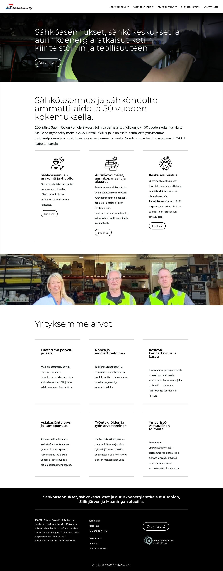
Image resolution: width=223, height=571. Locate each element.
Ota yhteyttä (211, 7)
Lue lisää (49, 214)
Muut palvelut (166, 7)
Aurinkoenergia (142, 7)
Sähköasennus (118, 7)
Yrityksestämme (190, 7)
